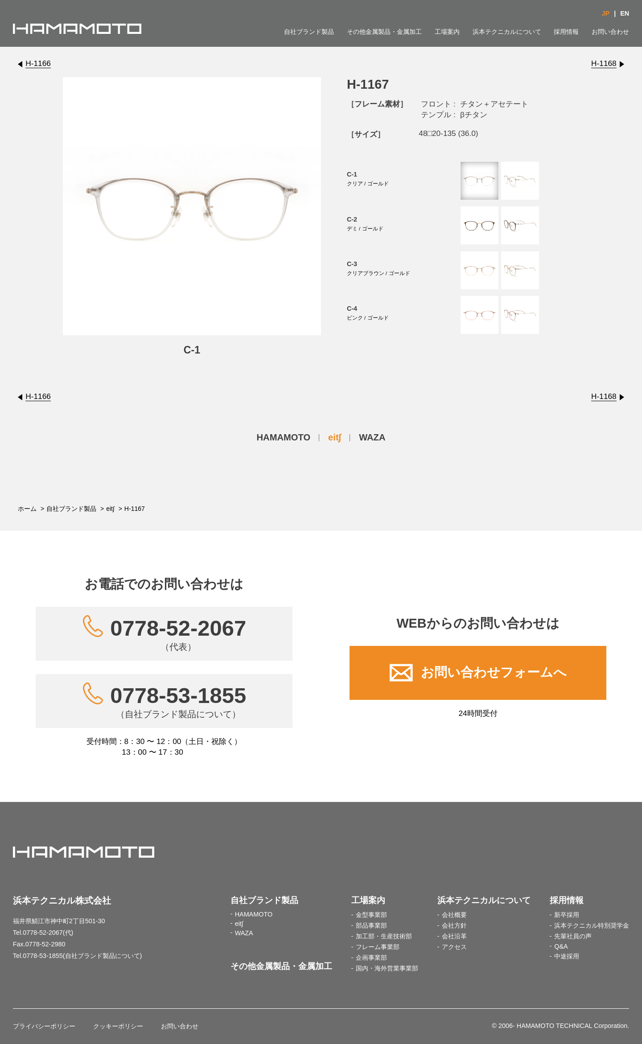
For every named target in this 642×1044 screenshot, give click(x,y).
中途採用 (566, 956)
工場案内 (447, 31)
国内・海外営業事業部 (387, 968)
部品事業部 (371, 925)
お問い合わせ (610, 31)
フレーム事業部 (377, 946)
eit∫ (334, 437)
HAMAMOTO (284, 437)
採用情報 (566, 31)
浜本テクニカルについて (507, 31)
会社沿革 (454, 936)
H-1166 (38, 63)
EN (624, 13)
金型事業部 (371, 914)
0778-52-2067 (178, 634)
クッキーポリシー (118, 1026)
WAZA (372, 437)
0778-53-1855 (178, 701)
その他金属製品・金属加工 (384, 31)
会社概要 (454, 914)
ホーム (27, 508)
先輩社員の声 (573, 936)
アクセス (454, 946)
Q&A (561, 946)
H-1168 (604, 63)
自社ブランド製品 (309, 31)
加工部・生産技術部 (384, 936)
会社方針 (454, 925)
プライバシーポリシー (44, 1026)
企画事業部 (371, 957)
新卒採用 (566, 914)
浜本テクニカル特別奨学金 (591, 925)
